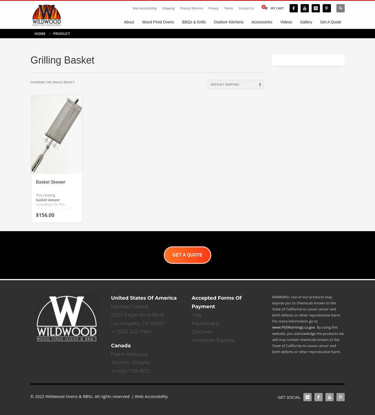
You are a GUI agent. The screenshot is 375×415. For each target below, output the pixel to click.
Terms (228, 8)
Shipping (168, 8)
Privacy (213, 8)
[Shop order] (236, 84)
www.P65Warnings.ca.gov (293, 327)
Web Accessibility (145, 8)
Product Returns (191, 8)
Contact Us (246, 8)
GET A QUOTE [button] (187, 255)
